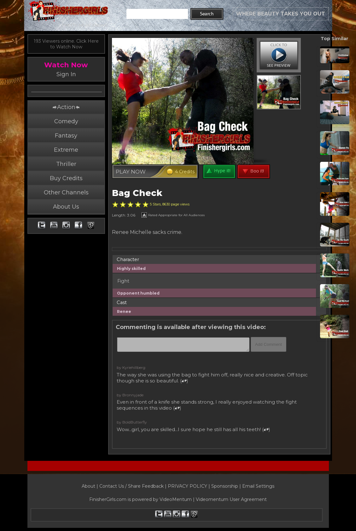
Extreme (66, 163)
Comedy (66, 134)
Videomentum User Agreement (231, 499)
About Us (66, 220)
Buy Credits (66, 191)
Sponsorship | (226, 486)
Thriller (66, 177)
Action (66, 120)
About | (90, 486)
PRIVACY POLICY (187, 486)
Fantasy (66, 149)
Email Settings (258, 486)
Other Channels (66, 206)
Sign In (66, 74)
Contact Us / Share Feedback (131, 486)
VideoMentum (176, 499)
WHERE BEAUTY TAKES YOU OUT (280, 14)
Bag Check (137, 193)
